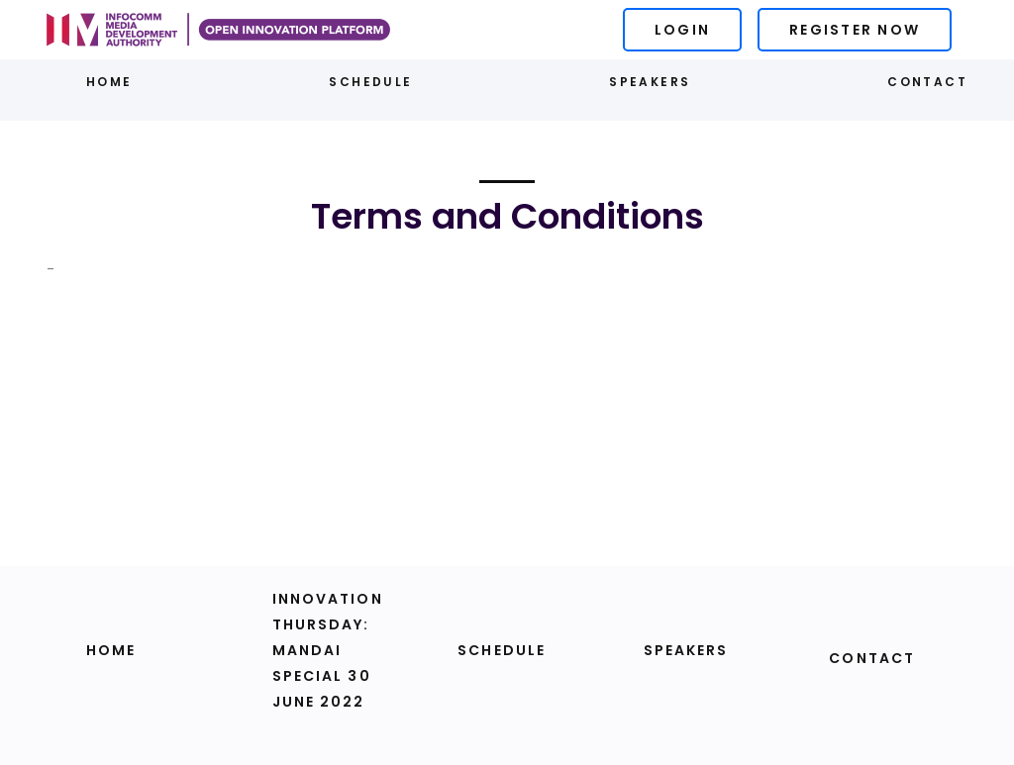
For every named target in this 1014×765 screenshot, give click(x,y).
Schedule (370, 81)
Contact (927, 81)
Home (109, 81)
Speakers (649, 81)
